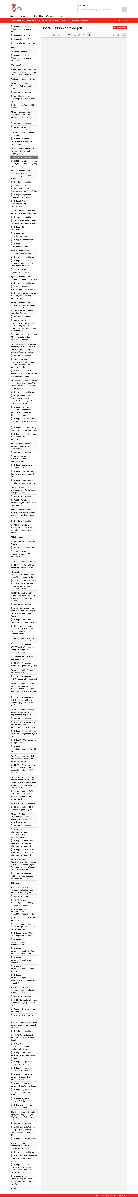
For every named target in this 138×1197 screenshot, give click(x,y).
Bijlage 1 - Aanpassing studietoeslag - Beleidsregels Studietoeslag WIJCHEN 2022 (22, 263)
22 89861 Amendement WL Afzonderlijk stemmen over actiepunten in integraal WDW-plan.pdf (23, 769)
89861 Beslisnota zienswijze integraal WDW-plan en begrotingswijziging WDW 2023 (23, 724)
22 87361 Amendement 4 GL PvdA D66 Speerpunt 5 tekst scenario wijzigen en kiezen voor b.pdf (23, 701)
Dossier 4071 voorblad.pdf (22, 317)
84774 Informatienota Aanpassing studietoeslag (20, 271)
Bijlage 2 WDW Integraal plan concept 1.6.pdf (24, 741)
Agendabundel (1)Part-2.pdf (23, 39)
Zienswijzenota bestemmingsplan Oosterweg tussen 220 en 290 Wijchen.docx (23, 911)
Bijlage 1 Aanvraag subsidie (23, 1139)
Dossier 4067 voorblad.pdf (22, 392)
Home (23, 20)
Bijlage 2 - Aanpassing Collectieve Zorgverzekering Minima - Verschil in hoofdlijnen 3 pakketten (23, 1180)
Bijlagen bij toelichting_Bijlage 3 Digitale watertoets (22, 959)
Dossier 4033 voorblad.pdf (22, 217)
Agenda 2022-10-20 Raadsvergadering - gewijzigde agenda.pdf (22, 29)
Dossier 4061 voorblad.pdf (22, 452)
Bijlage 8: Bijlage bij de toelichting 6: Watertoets (21, 1100)
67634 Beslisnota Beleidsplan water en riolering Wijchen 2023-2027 (24, 1002)
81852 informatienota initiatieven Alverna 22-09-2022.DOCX (21, 554)
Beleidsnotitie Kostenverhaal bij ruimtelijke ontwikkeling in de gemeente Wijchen (23, 295)
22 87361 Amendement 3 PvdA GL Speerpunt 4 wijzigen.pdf (24, 677)
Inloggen (123, 1195)
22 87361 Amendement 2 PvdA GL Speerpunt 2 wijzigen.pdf (24, 664)
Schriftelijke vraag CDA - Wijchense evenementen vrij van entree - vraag (23, 141)
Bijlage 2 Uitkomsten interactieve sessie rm (20, 235)
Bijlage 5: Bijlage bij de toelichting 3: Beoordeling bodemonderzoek (21, 1076)
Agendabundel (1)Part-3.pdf (23, 43)
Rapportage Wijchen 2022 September (22, 106)
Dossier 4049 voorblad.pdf (22, 1031)
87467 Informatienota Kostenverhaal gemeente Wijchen (23, 288)
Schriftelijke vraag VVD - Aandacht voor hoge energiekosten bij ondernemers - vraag (24, 373)
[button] (125, 9)
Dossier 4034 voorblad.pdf (22, 182)
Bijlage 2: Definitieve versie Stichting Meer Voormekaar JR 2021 (23, 474)
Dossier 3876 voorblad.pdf (22, 521)
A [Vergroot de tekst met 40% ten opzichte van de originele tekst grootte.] (127, 20)
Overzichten (38, 16)
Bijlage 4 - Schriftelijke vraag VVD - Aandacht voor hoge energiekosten (23, 436)
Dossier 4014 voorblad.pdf (22, 718)
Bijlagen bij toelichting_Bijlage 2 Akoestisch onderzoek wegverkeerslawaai (23, 951)
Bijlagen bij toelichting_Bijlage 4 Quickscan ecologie (23, 968)
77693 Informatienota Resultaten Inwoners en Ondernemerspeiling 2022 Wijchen (24, 188)
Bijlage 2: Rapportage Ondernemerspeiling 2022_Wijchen (21, 203)
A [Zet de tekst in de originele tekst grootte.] (119, 21)
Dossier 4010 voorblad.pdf (22, 496)
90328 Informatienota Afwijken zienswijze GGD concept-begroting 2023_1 (24, 163)
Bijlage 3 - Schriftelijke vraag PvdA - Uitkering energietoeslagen (24, 429)
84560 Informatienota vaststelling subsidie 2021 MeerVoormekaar (20, 458)
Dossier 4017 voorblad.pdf (22, 92)
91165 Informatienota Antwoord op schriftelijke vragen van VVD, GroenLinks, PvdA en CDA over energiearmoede (23, 399)
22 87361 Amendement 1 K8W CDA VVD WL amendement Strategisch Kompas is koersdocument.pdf (23, 648)
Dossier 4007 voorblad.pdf (22, 548)
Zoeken (79, 5)
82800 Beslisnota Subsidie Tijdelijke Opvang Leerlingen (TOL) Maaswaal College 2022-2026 (23, 1131)
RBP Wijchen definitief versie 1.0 (24, 1016)
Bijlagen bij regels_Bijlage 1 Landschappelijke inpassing (23, 934)
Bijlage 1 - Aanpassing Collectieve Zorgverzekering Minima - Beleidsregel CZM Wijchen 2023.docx (21, 1168)
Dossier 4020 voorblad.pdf (22, 825)
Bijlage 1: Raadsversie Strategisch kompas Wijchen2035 (23, 621)
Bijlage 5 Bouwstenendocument (19, 245)
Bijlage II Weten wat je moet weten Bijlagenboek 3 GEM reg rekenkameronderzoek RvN (23, 852)
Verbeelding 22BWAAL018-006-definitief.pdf (23, 919)
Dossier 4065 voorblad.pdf (22, 356)
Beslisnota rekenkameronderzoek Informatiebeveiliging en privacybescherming (20, 833)
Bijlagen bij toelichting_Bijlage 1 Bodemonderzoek (18, 942)
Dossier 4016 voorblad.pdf (22, 123)
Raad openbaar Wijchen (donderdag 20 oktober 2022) (54, 20)
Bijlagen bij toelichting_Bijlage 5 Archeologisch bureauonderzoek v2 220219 (23, 979)
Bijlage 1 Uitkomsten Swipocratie (20, 228)
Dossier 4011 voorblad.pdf (22, 896)
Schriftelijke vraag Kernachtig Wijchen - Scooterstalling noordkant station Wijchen (24, 337)
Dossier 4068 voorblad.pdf (22, 257)
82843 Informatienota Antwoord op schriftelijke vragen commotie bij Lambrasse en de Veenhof (23, 529)
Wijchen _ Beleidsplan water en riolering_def (23, 1010)
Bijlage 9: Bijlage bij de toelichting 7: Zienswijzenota (21, 1106)
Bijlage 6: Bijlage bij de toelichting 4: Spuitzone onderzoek (24, 1084)
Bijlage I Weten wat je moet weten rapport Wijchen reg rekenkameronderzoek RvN (23, 843)
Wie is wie (50, 16)
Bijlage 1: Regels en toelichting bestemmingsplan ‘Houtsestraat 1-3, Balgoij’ (21, 1046)
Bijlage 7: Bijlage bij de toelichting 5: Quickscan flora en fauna (23, 1092)
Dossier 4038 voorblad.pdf (22, 996)
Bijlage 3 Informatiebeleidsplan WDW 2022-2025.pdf (24, 749)
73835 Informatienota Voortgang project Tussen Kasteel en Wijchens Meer (23, 502)
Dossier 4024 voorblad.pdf (22, 283)
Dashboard (14, 16)
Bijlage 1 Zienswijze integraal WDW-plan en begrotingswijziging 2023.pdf (24, 733)
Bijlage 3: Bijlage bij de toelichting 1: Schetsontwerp (21, 1063)
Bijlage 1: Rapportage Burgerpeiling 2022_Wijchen (21, 196)
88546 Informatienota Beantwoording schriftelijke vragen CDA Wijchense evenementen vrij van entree (24, 131)
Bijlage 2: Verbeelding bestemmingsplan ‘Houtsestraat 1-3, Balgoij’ (24, 1055)
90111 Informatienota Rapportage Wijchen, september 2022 (23, 98)
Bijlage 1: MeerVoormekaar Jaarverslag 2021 (23, 466)
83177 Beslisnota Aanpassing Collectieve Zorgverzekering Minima (24, 1158)
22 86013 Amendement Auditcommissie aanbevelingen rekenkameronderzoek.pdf (23, 875)
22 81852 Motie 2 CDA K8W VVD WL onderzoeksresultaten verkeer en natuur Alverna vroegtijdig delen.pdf (23, 584)
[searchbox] (99, 9)
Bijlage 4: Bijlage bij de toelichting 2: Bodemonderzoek (22, 1069)
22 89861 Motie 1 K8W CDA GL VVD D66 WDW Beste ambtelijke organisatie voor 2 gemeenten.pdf (23, 795)
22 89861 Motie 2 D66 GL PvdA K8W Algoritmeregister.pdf (23, 808)
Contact (60, 16)
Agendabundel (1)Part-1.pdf (23, 35)
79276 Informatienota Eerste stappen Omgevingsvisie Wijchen (23, 222)
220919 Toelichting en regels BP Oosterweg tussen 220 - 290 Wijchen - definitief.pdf (23, 926)
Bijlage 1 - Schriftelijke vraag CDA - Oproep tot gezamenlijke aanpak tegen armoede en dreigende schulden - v (23, 411)
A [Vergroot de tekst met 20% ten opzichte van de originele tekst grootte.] (123, 21)
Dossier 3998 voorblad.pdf (22, 157)
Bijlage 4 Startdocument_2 (22, 240)
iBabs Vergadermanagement (105, 1195)
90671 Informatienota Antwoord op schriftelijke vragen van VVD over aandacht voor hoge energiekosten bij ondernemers (24, 363)
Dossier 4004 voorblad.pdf (22, 1152)
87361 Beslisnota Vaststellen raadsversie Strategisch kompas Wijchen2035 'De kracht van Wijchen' (23, 612)
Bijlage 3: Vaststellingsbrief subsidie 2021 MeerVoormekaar (23, 482)
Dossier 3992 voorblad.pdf (22, 604)
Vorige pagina (120, 27)
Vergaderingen (25, 16)
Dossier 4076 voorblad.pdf (22, 1123)
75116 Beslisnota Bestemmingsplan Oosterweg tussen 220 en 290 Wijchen (22, 902)
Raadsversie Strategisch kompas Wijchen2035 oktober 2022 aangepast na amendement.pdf (22, 630)
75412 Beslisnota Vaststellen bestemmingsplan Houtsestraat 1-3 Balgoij (24, 1037)
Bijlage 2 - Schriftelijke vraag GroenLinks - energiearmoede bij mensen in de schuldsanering (23, 421)
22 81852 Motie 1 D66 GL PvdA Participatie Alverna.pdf (22, 566)
